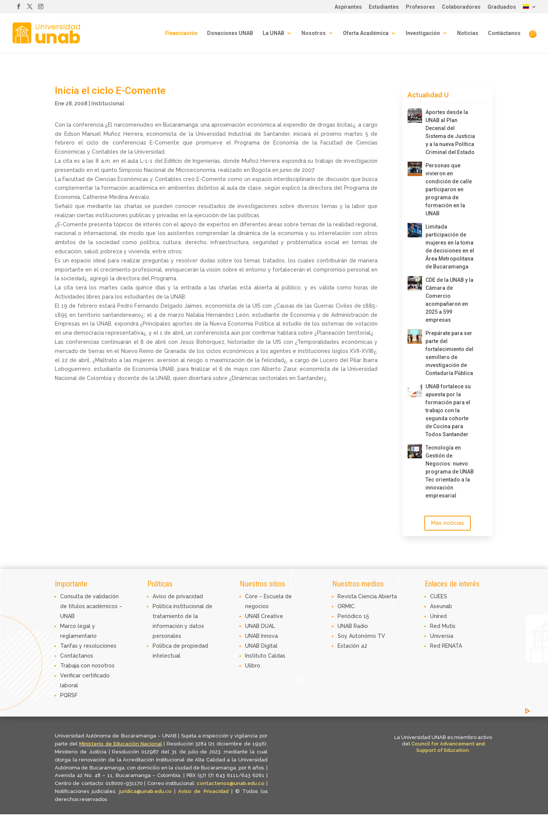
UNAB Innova (261, 636)
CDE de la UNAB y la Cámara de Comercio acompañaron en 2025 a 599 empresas (449, 300)
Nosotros (313, 33)
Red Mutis (443, 626)
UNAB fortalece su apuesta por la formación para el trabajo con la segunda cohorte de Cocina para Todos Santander (448, 410)
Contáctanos (504, 33)
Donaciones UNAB (230, 33)
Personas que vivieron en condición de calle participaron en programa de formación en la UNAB (448, 189)
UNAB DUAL (260, 626)
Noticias (467, 33)
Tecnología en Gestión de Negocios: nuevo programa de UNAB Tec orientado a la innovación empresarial (449, 472)
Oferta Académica (366, 33)
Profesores (420, 7)
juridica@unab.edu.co (145, 791)
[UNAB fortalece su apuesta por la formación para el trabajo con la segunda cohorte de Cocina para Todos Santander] (415, 390)
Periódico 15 (353, 616)
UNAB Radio (353, 626)
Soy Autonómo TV (361, 636)
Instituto (256, 656)
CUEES (438, 596)
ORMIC (346, 606)
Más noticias (447, 523)
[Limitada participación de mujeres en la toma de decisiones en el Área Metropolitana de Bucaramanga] (415, 230)
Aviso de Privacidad (204, 791)
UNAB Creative (264, 616)
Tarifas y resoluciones (88, 646)
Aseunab (441, 606)
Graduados (501, 7)
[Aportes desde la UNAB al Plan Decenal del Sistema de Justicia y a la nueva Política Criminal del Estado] (415, 115)
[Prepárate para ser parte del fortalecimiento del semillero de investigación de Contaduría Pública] (415, 336)
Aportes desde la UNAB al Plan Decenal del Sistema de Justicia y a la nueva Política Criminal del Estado (450, 132)
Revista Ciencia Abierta (367, 596)
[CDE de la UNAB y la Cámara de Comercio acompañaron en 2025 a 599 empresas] (415, 283)
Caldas (276, 656)
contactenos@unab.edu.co (230, 783)
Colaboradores (461, 7)
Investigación (423, 33)
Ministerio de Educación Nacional (120, 744)
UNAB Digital (261, 646)
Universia (441, 636)
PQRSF (69, 695)
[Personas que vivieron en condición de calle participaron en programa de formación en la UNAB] (415, 169)
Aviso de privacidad (178, 596)
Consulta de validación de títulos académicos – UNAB (91, 606)
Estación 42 (352, 646)
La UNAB (273, 33)
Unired (438, 616)
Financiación (181, 33)
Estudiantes (384, 7)
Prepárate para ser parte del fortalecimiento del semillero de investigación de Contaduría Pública (449, 353)
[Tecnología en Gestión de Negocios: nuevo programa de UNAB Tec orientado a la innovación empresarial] (415, 451)
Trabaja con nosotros (87, 666)
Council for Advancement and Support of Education (448, 747)
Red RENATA (446, 646)
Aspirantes (348, 7)
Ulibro (252, 666)
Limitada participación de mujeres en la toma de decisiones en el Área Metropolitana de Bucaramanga (449, 247)
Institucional (107, 103)
